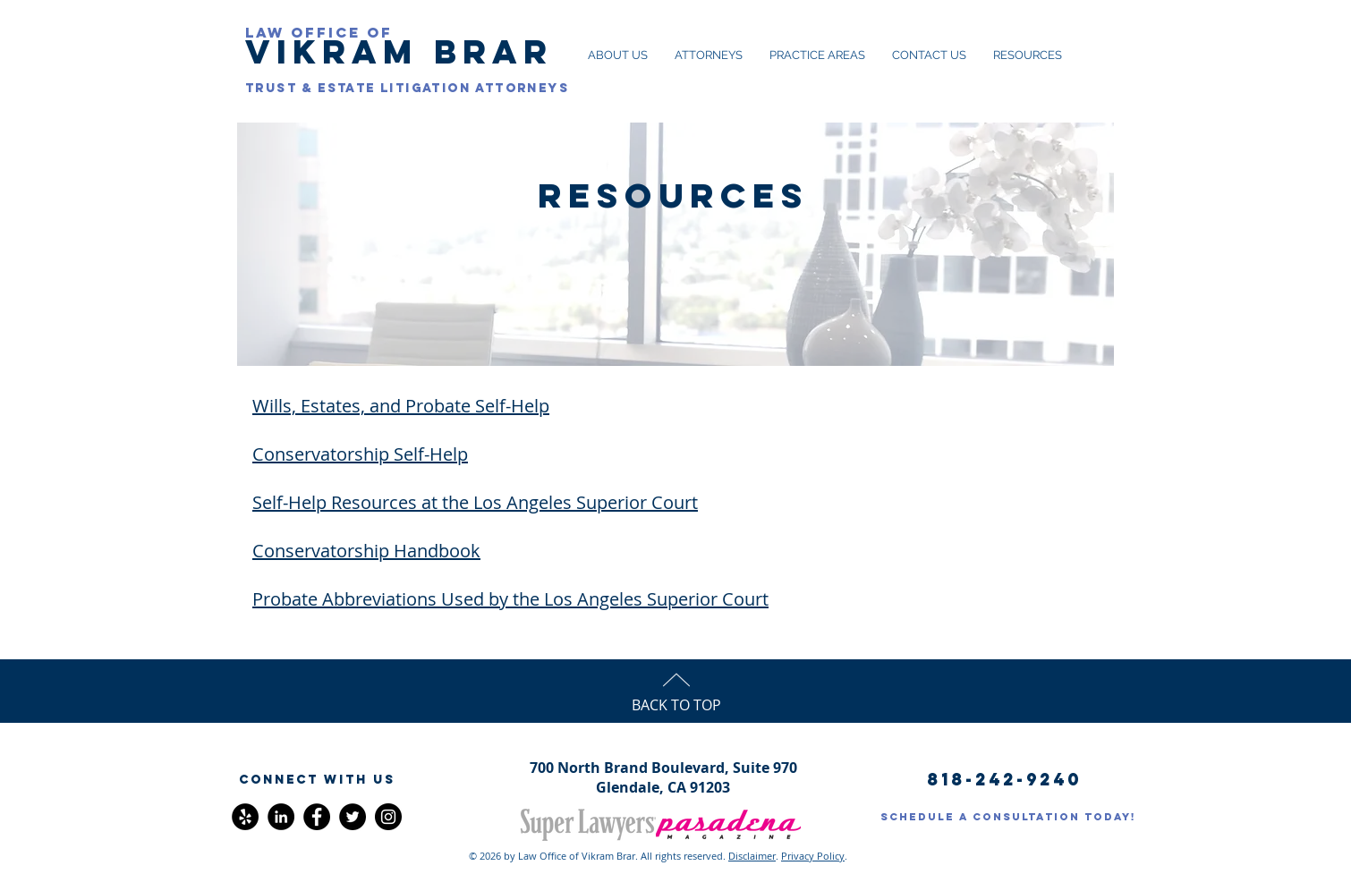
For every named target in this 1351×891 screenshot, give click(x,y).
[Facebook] (316, 816)
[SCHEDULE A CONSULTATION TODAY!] (1008, 817)
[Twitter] (352, 816)
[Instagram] (388, 816)
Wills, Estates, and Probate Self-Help (400, 406)
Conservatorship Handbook (366, 551)
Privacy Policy (813, 855)
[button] (317, 780)
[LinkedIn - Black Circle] (281, 816)
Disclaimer (752, 855)
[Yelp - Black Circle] (245, 816)
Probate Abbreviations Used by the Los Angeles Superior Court (510, 599)
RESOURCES (673, 195)
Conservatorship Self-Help (360, 454)
